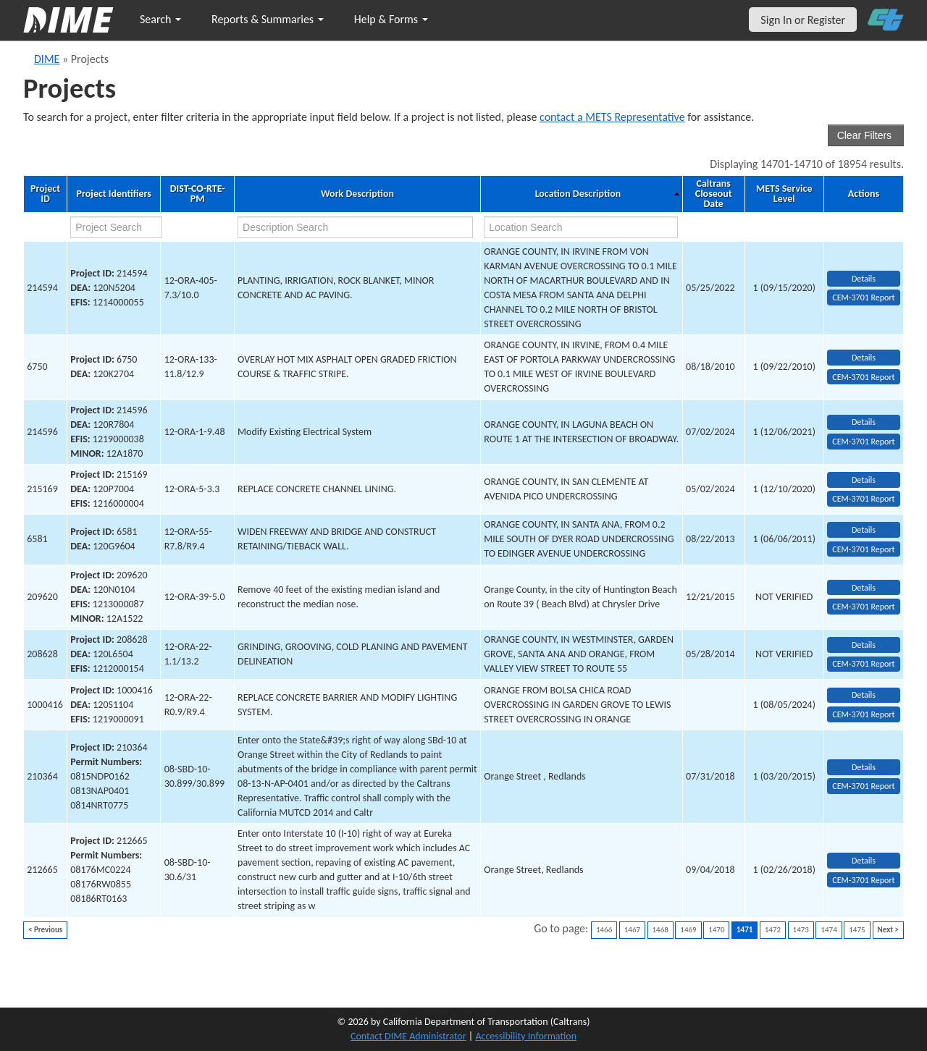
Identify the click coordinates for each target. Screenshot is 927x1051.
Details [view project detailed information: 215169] (864, 480)
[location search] (580, 227)
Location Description (578, 194)
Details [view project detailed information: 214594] (864, 279)
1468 (660, 929)
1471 (744, 929)
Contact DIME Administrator (408, 1036)
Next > (888, 929)
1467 (632, 929)
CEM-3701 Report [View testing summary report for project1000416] (863, 714)
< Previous (45, 929)
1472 (773, 929)
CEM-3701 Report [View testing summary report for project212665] (863, 880)
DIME (46, 59)
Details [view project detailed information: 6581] (864, 530)
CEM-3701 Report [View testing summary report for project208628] (863, 664)
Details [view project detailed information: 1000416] (864, 695)
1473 (801, 929)
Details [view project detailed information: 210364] (864, 767)
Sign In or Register (802, 20)
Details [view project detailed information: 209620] (864, 588)
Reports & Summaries (267, 19)
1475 (857, 929)
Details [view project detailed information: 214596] (864, 422)
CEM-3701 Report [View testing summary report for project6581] (863, 549)
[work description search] (355, 227)
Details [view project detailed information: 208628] (864, 645)
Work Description (357, 194)
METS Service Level (784, 194)
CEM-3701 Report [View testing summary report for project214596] (863, 441)
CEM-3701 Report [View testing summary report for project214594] (863, 297)
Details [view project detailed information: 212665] (864, 861)
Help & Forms (391, 19)
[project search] (116, 227)
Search (160, 19)
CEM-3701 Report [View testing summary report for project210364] (863, 786)
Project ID (45, 194)
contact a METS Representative (612, 117)
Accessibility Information (525, 1036)
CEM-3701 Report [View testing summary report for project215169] (863, 499)
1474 (828, 929)
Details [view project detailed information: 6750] (864, 358)
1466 (604, 929)
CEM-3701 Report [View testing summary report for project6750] (863, 377)
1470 (716, 929)
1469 (688, 929)
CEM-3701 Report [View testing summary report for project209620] (863, 607)
